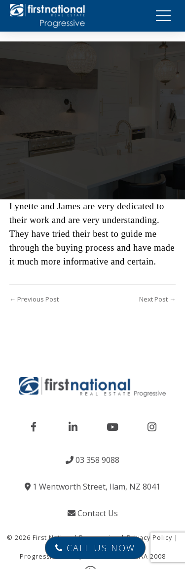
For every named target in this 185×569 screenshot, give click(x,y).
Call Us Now (95, 548)
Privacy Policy (149, 537)
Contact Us (93, 513)
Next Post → (157, 299)
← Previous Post (34, 299)
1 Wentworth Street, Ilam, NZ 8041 (92, 486)
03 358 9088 (92, 460)
